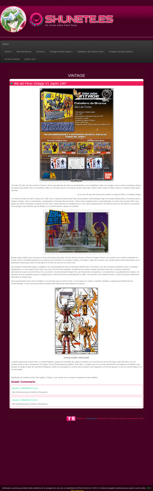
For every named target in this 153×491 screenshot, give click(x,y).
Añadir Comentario (23, 381)
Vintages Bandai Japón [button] (61, 51)
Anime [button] (8, 51)
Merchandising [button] (24, 51)
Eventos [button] (40, 51)
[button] (8, 51)
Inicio (5, 44)
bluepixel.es (91, 418)
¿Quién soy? (30, 59)
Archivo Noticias (12, 59)
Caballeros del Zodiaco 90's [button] (90, 51)
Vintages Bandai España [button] (121, 51)
